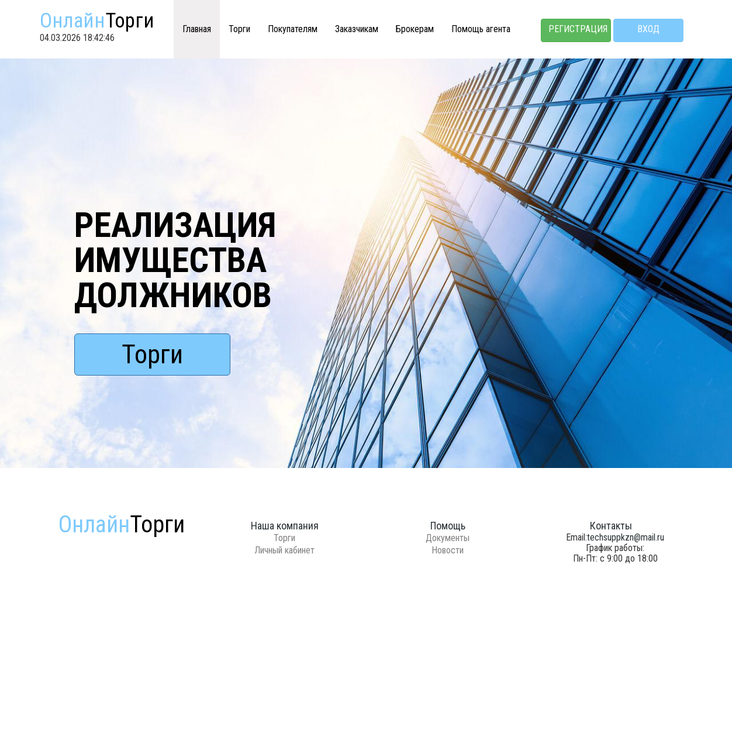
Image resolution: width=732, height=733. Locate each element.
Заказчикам (356, 29)
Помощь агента (480, 29)
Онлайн (97, 21)
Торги (239, 29)
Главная (196, 29)
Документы (447, 537)
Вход (648, 29)
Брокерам (415, 29)
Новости (447, 550)
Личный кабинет (284, 550)
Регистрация (577, 29)
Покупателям (292, 29)
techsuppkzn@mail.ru (625, 537)
